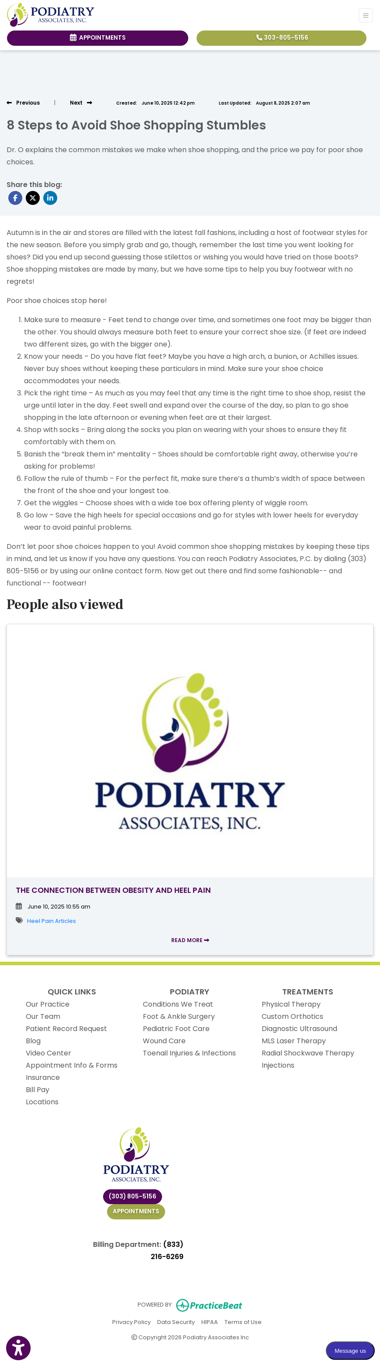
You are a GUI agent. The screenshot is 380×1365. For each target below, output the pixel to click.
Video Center (48, 1053)
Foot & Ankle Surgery (179, 1016)
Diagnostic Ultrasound (299, 1029)
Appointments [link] (98, 38)
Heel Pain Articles (51, 921)
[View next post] (81, 102)
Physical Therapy (291, 1004)
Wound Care (164, 1041)
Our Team (43, 1016)
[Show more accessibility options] (18, 1348)
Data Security (176, 1321)
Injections (278, 1065)
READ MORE (190, 940)
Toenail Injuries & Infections (189, 1053)
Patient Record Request (66, 1029)
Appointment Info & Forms (71, 1065)
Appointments (136, 1211)
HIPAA (209, 1321)
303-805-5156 (282, 38)
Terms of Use (243, 1321)
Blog (33, 1041)
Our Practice (47, 1004)
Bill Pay (37, 1090)
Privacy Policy (131, 1321)
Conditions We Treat (178, 1004)
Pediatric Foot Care (176, 1029)
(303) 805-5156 (132, 1196)
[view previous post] (23, 102)
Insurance (43, 1077)
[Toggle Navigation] (366, 15)
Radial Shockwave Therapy (308, 1053)
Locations (42, 1102)
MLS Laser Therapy (294, 1041)
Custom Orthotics (292, 1016)
